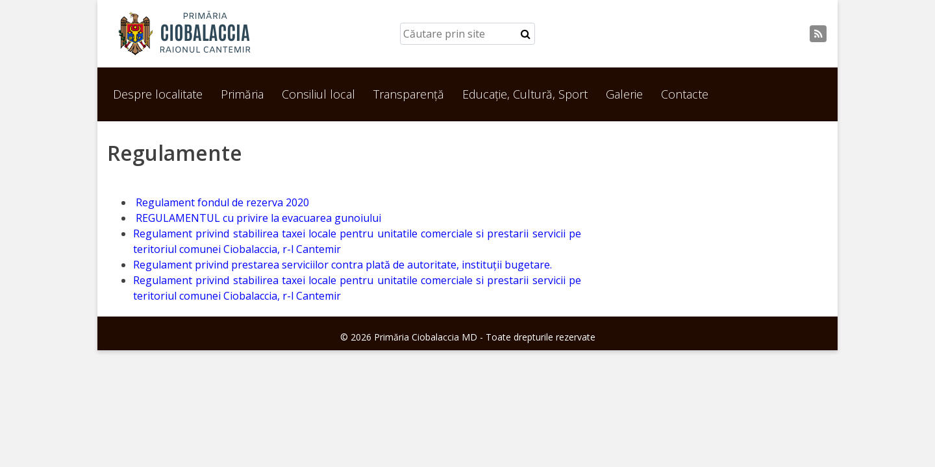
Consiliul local (318, 94)
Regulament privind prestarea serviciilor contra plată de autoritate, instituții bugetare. (342, 264)
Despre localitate (158, 94)
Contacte (684, 94)
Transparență (408, 94)
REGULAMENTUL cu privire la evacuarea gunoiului (257, 218)
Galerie (624, 94)
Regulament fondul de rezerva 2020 (221, 202)
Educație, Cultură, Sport (525, 94)
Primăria (242, 94)
